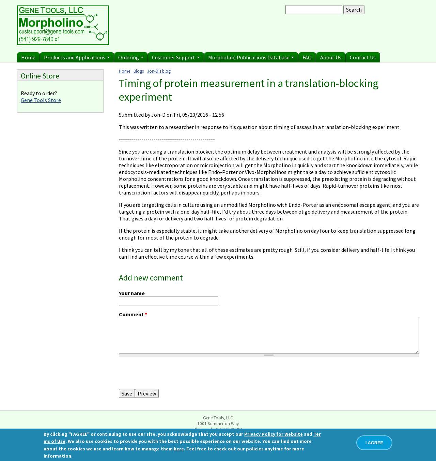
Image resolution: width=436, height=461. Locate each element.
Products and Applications (77, 57)
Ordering (130, 57)
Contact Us (363, 57)
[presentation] (170, 375)
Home (28, 57)
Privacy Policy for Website (273, 434)
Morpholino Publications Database (251, 57)
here (179, 449)
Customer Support (176, 57)
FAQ (307, 57)
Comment (133, 314)
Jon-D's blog (159, 71)
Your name (132, 293)
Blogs (139, 71)
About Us (330, 57)
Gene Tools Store (41, 100)
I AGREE (374, 442)
